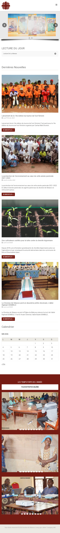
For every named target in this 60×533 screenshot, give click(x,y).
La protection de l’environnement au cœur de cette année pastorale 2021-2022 (27, 177)
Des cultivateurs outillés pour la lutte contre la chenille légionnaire (27, 240)
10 (42, 429)
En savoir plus (8, 130)
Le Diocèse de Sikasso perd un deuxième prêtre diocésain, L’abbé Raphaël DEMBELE (27, 304)
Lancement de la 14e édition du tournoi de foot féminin (23, 116)
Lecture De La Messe (29, 54)
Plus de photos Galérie (30, 387)
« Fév (3, 364)
